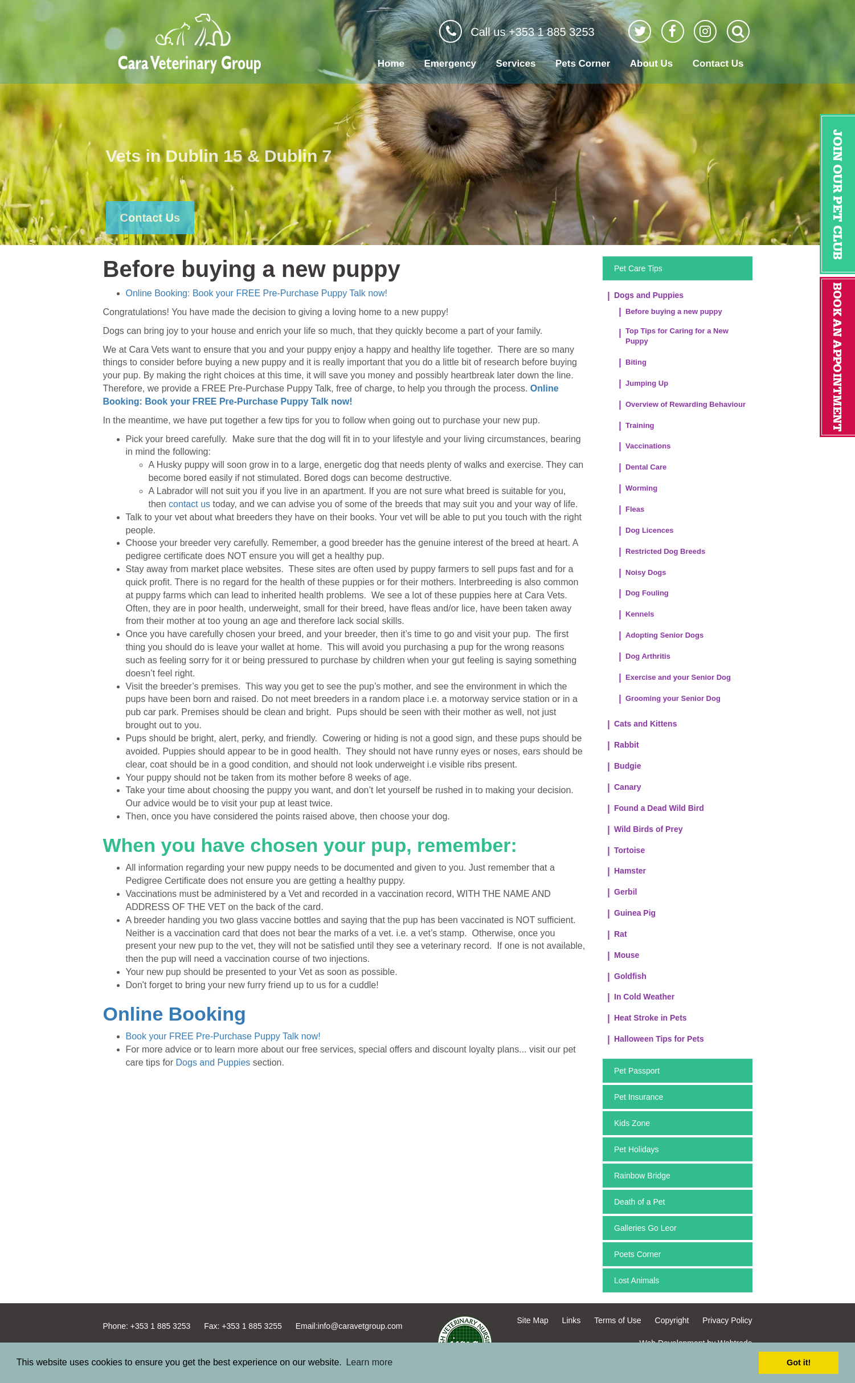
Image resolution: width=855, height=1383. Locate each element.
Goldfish (630, 976)
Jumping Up (646, 383)
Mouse (626, 955)
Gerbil (625, 891)
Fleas (634, 509)
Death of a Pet (639, 1201)
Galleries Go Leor (645, 1228)
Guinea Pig (635, 912)
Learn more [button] (369, 1362)
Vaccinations (647, 446)
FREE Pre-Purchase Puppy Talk (300, 293)
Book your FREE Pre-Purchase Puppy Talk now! (223, 1036)
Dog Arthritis (647, 656)
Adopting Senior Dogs (664, 635)
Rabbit (626, 744)
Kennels (639, 614)
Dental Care (645, 467)
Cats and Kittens (645, 723)
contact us (189, 504)
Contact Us (718, 63)
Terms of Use (617, 1320)
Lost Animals (636, 1280)
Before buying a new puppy (673, 311)
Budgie (627, 765)
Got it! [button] (799, 1362)
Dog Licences (649, 530)
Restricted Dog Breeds (665, 551)
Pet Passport (637, 1070)
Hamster (630, 870)
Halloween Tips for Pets (659, 1038)
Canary (627, 787)
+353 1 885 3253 (160, 1326)
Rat (620, 934)
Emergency (450, 63)
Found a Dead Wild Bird (659, 808)
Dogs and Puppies (213, 1062)
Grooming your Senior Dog (673, 698)
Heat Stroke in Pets (650, 1017)
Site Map (532, 1320)
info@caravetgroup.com (360, 1326)
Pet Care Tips (638, 268)
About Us (651, 63)
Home (391, 63)
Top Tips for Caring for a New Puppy (677, 336)
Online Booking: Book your (181, 293)
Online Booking (174, 1014)
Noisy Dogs (645, 572)
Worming (641, 488)
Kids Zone (632, 1123)
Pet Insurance (638, 1096)
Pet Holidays (636, 1149)
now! (376, 293)
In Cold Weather (644, 996)
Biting (636, 362)
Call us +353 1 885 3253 (532, 32)
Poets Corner (637, 1254)
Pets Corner (582, 63)
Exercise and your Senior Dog (678, 677)
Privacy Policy (727, 1320)
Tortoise (629, 850)
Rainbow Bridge (642, 1175)
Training (639, 425)
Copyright (672, 1320)
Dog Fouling (647, 593)
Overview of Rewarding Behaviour (685, 404)
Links (571, 1320)
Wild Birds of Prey (648, 829)
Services (516, 63)
